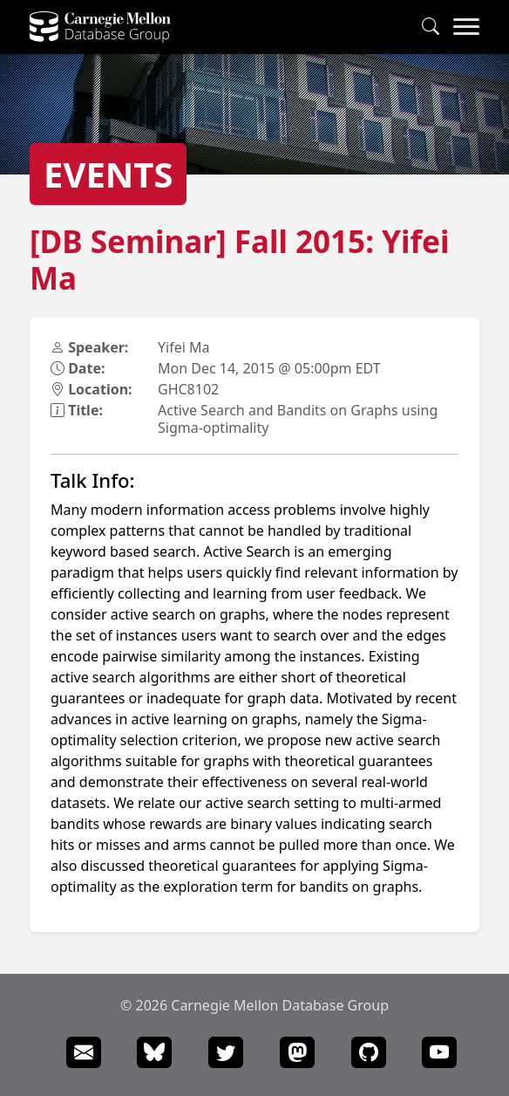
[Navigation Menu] (466, 27)
